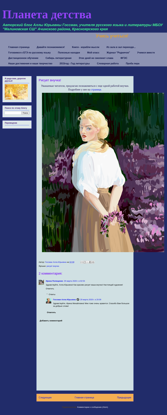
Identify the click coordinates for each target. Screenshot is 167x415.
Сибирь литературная (58, 58)
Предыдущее (124, 397)
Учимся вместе (146, 52)
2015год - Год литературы (75, 63)
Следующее (45, 397)
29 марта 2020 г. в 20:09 (90, 299)
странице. (96, 89)
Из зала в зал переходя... (121, 47)
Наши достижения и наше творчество (30, 63)
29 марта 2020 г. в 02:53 (74, 281)
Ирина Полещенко (54, 281)
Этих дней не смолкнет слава (96, 58)
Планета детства (46, 14)
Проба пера (133, 63)
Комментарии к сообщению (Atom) (92, 407)
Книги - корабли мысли (85, 47)
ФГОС (123, 58)
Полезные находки (69, 52)
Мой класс (93, 52)
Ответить (50, 289)
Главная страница (18, 47)
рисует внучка (53, 266)
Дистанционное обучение (23, 58)
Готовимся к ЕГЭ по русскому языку (29, 52)
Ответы (52, 294)
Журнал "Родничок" (118, 52)
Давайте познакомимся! (51, 47)
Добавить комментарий (51, 321)
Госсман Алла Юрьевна (64, 299)
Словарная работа (108, 63)
